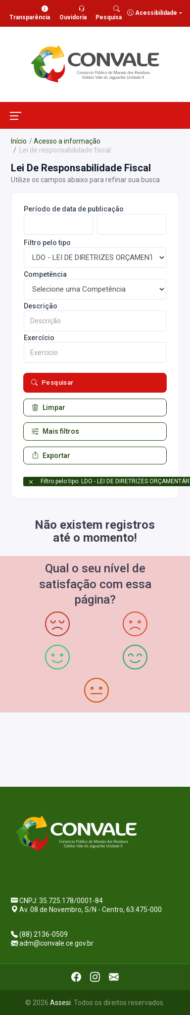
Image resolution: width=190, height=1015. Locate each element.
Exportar (51, 455)
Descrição (40, 306)
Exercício (39, 338)
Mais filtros (55, 431)
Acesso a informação (67, 141)
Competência (45, 274)
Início (19, 141)
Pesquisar (52, 383)
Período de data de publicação (74, 209)
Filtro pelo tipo (47, 243)
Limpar (48, 407)
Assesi (60, 1003)
